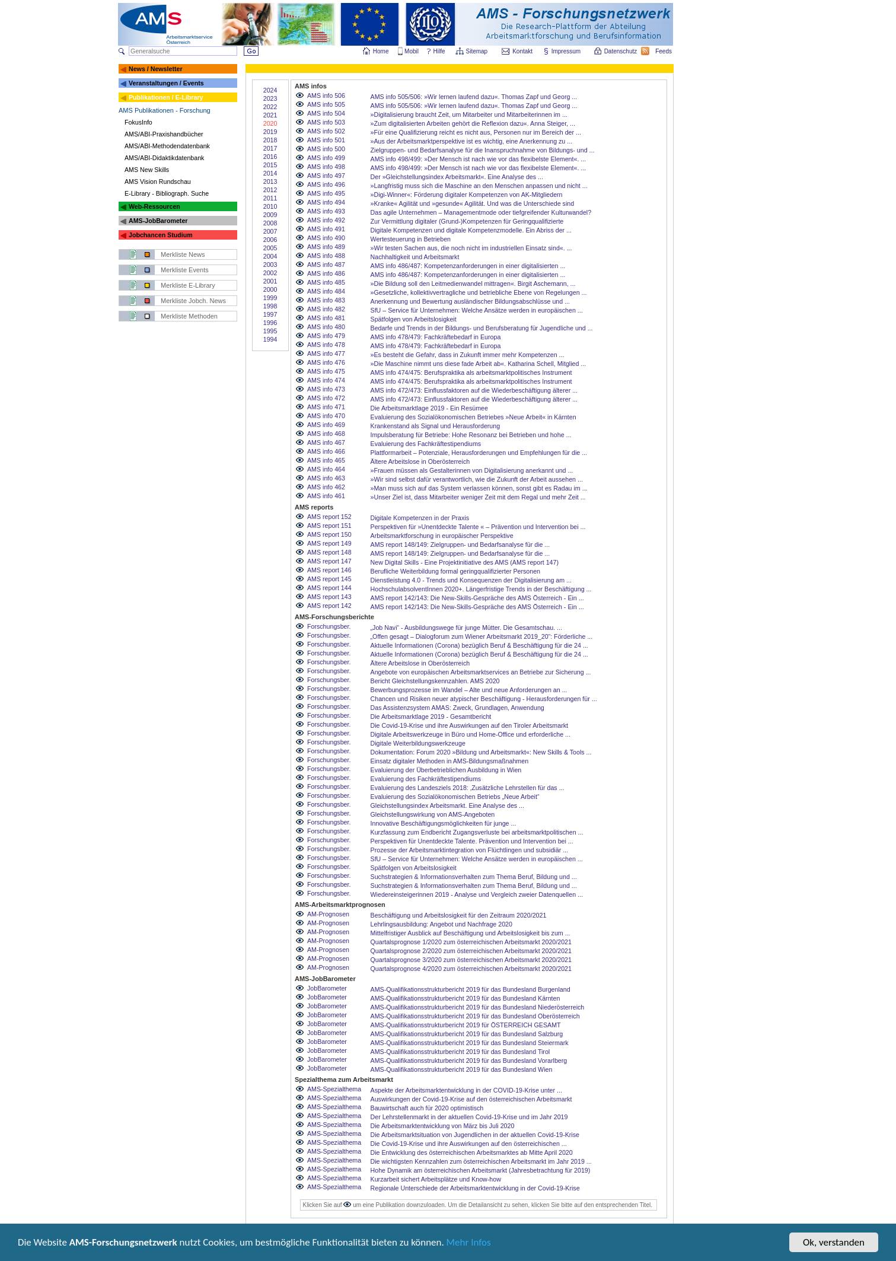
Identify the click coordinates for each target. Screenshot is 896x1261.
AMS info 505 (326, 104)
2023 (270, 98)
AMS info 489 (326, 246)
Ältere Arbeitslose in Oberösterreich (420, 461)
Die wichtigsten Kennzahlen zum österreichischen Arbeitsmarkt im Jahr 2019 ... (481, 1161)
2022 (270, 106)
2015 (270, 164)
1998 (270, 306)
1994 (270, 339)
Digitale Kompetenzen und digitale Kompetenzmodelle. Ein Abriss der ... (471, 230)
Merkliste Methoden (189, 316)
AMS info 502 (326, 131)
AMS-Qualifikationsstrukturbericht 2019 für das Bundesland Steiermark (470, 1042)
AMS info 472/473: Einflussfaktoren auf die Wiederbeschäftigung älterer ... (474, 390)
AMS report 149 (329, 543)
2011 (270, 198)
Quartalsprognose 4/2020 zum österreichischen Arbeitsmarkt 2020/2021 (471, 968)
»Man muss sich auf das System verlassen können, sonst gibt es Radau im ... (479, 488)
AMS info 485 (326, 282)
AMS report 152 (329, 516)
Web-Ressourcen (154, 206)
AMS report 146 (329, 570)
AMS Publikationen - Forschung (165, 110)
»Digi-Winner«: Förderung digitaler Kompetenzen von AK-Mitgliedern (467, 194)
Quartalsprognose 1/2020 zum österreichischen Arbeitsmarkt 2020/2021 (471, 941)
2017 (270, 148)
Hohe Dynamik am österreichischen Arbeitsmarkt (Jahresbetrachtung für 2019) (481, 1170)
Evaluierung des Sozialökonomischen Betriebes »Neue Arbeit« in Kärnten (473, 417)
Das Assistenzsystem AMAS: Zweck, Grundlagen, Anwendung (457, 707)
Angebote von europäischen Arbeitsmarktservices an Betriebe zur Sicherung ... (481, 672)
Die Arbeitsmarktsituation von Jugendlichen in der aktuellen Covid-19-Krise (475, 1134)
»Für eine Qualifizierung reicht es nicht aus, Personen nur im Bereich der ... (476, 132)
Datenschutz (621, 51)
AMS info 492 (326, 220)
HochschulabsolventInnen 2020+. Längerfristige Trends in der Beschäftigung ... (481, 589)
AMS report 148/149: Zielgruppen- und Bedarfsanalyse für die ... (460, 544)
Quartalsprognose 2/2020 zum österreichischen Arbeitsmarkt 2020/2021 (471, 950)
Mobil (411, 51)
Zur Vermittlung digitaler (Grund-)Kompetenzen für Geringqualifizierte (467, 221)
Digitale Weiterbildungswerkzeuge (418, 743)
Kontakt (522, 51)
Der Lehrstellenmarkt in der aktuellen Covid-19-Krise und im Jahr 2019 (469, 1116)
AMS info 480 (326, 326)
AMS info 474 (326, 380)
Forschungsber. (328, 626)
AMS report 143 (329, 596)
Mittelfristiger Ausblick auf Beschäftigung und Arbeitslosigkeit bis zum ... (470, 933)
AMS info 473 (326, 389)
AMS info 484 (326, 291)
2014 (270, 173)
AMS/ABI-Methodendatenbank (167, 145)
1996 (270, 322)
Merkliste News (183, 254)
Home (381, 51)
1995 (270, 331)
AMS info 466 (326, 451)
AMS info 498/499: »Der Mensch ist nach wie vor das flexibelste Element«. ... (478, 159)
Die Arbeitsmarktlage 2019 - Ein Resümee (429, 408)
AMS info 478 (326, 344)
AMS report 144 (329, 587)
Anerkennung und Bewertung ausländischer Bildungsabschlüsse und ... (470, 301)
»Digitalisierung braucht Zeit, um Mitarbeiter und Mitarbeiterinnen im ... (469, 114)
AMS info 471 (326, 406)
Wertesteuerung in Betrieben (411, 239)
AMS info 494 (326, 202)
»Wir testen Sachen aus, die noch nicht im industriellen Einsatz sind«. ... (471, 247)
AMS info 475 (326, 371)
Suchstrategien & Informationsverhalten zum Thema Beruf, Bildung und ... (474, 876)
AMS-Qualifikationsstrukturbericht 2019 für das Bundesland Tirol (460, 1051)
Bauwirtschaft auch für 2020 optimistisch (427, 1108)
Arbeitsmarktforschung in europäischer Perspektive (442, 535)
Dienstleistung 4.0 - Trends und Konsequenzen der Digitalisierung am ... (471, 580)
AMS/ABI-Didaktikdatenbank (164, 157)
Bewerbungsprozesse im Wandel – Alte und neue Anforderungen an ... (469, 689)
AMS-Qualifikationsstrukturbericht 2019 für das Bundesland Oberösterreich (475, 1016)
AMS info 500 (326, 148)
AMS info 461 (326, 495)
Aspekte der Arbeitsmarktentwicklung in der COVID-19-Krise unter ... (466, 1090)
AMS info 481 (326, 317)
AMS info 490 (326, 237)
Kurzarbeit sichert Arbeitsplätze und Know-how (436, 1179)
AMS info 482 (326, 309)
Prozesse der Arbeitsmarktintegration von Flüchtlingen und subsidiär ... (469, 850)
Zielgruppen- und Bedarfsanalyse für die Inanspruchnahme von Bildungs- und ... (483, 150)
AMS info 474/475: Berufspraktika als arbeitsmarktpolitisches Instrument (471, 372)
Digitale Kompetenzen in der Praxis (420, 517)
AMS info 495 (326, 193)
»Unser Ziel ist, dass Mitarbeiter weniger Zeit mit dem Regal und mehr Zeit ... (478, 497)
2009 (270, 214)
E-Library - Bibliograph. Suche (167, 193)
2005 (270, 247)
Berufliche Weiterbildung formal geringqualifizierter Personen (456, 571)
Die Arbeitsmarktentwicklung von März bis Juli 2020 (443, 1125)
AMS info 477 (326, 353)
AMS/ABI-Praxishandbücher (164, 134)
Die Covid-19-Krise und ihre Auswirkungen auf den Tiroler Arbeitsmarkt (469, 725)
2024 (270, 90)
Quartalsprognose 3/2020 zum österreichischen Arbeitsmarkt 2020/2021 (471, 959)
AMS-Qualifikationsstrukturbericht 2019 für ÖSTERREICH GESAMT (466, 1024)
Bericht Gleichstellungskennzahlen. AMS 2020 (435, 680)
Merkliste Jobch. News (193, 300)
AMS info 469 (326, 424)
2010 (270, 206)
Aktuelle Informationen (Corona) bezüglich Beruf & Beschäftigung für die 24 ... (479, 645)
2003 (270, 264)
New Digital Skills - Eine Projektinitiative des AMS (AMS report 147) (465, 562)
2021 (270, 115)
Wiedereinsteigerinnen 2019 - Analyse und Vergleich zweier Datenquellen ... (477, 894)
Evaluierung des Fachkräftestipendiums (426, 443)
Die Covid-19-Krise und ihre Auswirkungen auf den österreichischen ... (469, 1143)
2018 (270, 140)
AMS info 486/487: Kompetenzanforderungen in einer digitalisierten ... (468, 265)
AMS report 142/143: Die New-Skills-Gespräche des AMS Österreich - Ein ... (477, 597)
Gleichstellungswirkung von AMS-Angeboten (433, 814)
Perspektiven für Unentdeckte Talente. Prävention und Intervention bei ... (472, 841)
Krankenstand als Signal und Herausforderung (435, 425)
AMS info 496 (326, 184)
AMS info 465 (326, 460)
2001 (270, 281)
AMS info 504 (326, 113)
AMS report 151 (329, 525)
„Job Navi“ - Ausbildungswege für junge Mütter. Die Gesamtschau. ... (466, 627)
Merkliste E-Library (188, 285)
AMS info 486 (326, 273)
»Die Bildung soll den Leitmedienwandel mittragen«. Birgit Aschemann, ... (473, 283)
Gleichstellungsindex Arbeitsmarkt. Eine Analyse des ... (447, 805)
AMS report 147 (329, 561)
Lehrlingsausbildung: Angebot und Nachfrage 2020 (441, 924)
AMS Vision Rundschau (158, 181)
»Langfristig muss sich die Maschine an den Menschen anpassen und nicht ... (479, 185)
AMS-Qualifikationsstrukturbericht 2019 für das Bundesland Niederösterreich (478, 1007)
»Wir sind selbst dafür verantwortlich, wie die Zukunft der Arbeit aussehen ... (477, 479)
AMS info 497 (326, 175)
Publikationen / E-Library (166, 97)
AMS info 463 (326, 478)
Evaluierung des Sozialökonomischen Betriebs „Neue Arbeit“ (455, 796)
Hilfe (439, 51)
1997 (270, 314)
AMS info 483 (326, 300)
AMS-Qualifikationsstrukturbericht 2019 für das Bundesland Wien (462, 1069)
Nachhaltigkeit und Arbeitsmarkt (415, 256)
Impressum (566, 51)
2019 (270, 131)
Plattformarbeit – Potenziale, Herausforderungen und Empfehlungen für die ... (479, 452)
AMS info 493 (326, 211)
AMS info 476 (326, 362)
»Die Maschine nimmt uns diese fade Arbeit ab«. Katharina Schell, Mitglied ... (478, 363)
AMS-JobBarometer (158, 220)
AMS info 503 (326, 122)
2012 (270, 189)
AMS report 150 (329, 534)
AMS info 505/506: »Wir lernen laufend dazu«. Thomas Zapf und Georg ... (474, 96)
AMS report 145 (329, 578)
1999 (270, 297)
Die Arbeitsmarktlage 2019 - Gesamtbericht (431, 716)
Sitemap (477, 51)
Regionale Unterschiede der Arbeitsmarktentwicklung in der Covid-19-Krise (475, 1188)
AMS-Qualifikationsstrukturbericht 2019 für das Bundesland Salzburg (467, 1033)
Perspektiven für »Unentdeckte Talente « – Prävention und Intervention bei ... (478, 526)
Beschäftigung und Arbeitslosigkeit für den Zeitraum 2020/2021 (459, 915)
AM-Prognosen (328, 914)
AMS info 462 (326, 487)
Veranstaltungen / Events (166, 83)
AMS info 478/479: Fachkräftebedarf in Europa (436, 336)
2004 (270, 256)
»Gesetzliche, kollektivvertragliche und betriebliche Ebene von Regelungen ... (479, 292)
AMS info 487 (326, 264)
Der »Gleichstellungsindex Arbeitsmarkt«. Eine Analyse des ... (457, 176)
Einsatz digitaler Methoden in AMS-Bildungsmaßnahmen (450, 761)
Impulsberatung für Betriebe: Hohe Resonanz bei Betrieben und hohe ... (471, 434)
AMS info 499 (326, 157)
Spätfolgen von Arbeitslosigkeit (414, 319)
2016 (270, 156)
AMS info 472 (326, 398)
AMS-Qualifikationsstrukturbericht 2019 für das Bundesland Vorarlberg (469, 1060)
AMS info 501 (326, 140)
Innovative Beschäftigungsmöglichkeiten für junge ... (443, 823)
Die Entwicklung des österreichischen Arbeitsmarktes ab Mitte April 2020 (472, 1152)
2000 (270, 289)
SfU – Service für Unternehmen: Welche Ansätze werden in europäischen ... (477, 310)
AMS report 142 (329, 605)
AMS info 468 (326, 433)
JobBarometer (327, 988)
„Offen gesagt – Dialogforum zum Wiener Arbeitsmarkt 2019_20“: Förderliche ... (482, 636)
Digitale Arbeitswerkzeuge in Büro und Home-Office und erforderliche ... (470, 734)
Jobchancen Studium (161, 234)
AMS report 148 (329, 552)
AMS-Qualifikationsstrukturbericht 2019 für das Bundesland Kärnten (465, 998)
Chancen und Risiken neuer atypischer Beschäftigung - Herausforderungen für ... (484, 698)
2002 (270, 272)
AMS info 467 (326, 442)
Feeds (664, 51)
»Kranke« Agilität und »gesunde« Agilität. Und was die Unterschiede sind (473, 203)
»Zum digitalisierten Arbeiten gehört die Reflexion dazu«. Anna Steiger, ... (473, 123)
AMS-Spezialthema (334, 1089)
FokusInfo (138, 122)
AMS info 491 (326, 229)
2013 (270, 181)
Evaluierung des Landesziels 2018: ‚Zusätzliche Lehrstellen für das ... (468, 787)
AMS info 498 (326, 166)
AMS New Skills (147, 169)
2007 (270, 231)
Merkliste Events (185, 269)
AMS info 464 (326, 469)
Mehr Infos (469, 1244)
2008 (270, 223)
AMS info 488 (326, 255)
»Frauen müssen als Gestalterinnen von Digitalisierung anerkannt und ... (472, 470)
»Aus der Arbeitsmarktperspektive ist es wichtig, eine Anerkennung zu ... (472, 141)
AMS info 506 (326, 95)
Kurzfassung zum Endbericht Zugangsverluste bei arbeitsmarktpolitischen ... (477, 832)
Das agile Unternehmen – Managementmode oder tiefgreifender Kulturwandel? (481, 212)
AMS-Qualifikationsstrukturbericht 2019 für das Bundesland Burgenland (470, 989)
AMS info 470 (326, 415)
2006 (270, 239)
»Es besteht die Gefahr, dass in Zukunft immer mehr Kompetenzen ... (468, 354)
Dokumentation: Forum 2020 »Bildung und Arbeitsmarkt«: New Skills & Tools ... (481, 752)
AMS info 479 (326, 335)
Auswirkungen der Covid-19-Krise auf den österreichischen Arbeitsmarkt (471, 1099)
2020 (270, 123)
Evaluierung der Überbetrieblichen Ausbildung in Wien (446, 769)
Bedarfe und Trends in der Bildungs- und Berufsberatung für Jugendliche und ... (482, 328)
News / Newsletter (156, 68)
